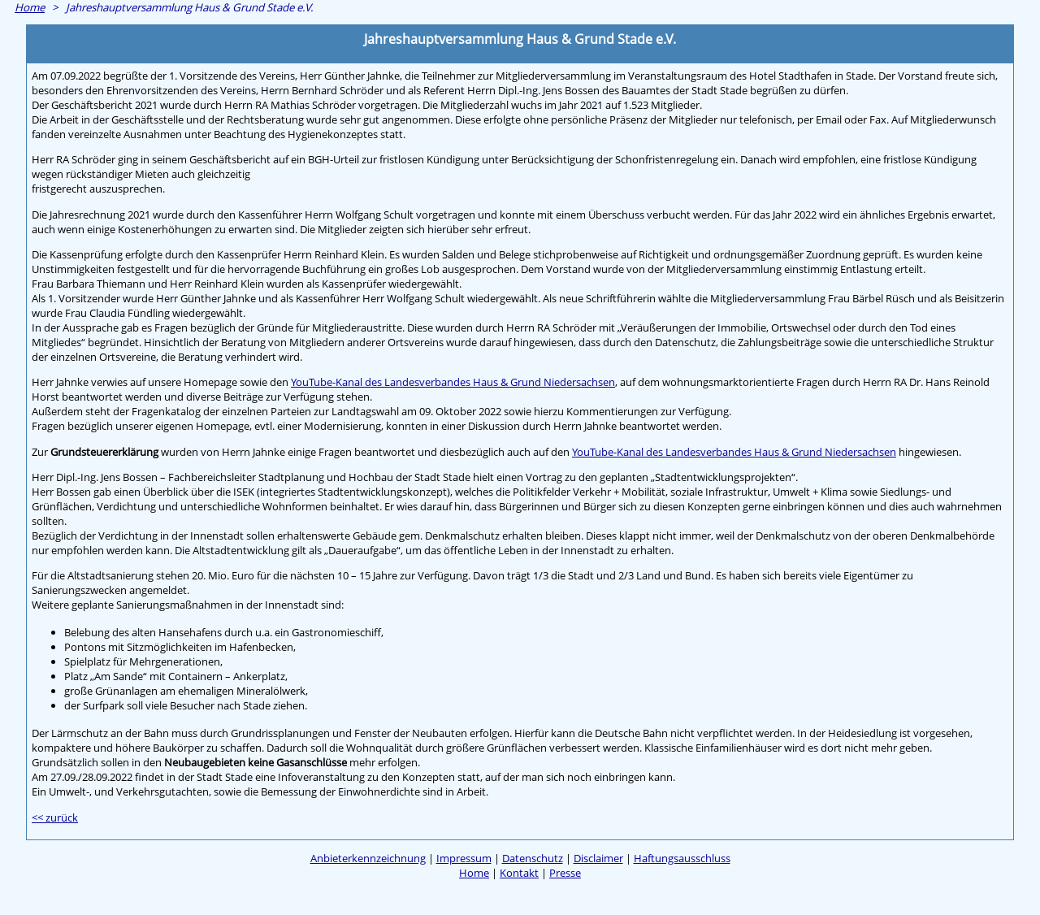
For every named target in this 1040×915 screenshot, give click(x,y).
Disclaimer (598, 858)
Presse (565, 872)
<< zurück (55, 817)
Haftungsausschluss (682, 858)
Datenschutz (532, 858)
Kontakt (519, 872)
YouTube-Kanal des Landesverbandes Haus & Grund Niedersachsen (453, 382)
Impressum (464, 858)
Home (30, 7)
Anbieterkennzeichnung (368, 858)
